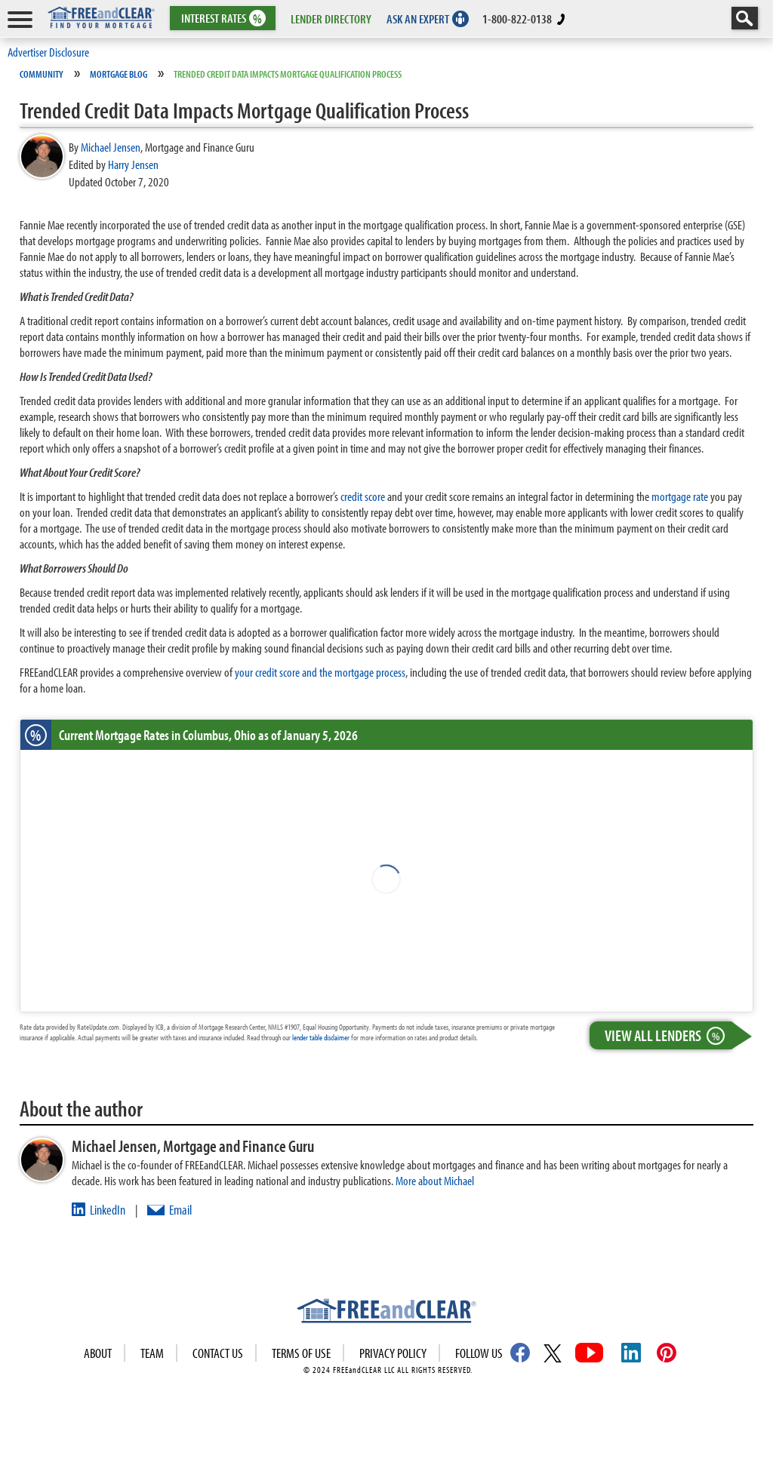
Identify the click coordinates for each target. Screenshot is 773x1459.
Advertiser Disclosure (48, 52)
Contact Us (217, 1353)
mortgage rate (679, 496)
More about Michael (435, 1180)
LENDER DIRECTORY (331, 18)
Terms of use (301, 1353)
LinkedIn (107, 1209)
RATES (221, 18)
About (98, 1353)
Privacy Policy (393, 1353)
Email (180, 1209)
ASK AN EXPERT (417, 18)
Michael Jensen (110, 147)
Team (152, 1353)
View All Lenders (668, 1035)
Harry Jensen (133, 164)
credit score (362, 496)
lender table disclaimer (321, 1037)
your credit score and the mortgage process (320, 672)
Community (41, 74)
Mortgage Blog (118, 74)
